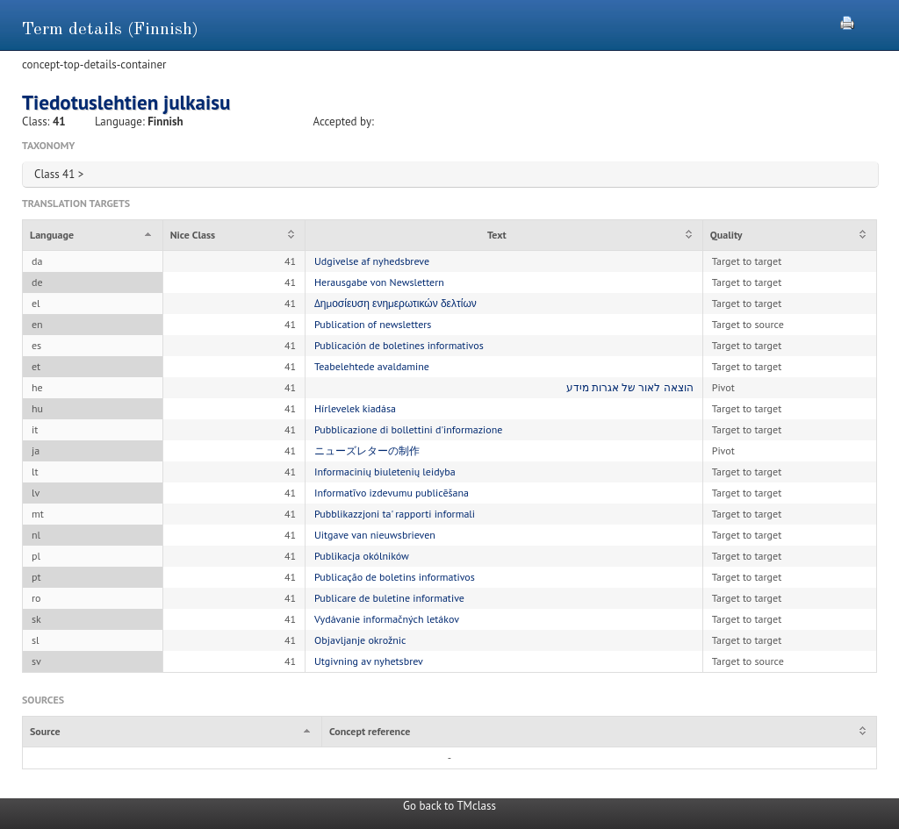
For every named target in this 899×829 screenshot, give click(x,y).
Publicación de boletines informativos (399, 345)
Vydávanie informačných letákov (386, 618)
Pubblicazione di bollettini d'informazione (408, 429)
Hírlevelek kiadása (355, 408)
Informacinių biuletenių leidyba (385, 471)
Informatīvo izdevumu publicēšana (391, 492)
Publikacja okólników (361, 555)
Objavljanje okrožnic (360, 640)
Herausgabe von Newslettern (379, 282)
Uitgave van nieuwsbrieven (374, 534)
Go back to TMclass (449, 805)
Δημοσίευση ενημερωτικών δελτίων (395, 303)
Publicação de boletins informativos (394, 576)
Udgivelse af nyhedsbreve (371, 261)
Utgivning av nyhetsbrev (368, 661)
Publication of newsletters (372, 324)
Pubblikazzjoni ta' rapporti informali (394, 513)
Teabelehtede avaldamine (371, 366)
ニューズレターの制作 (367, 450)
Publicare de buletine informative (389, 597)
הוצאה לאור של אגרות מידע (630, 387)
